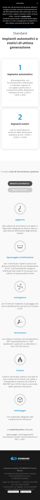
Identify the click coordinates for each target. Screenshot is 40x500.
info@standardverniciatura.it (23, 489)
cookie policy (26, 16)
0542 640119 (24, 484)
